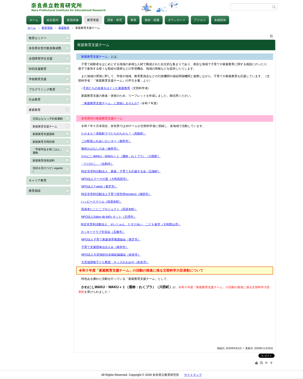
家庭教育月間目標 (43, 141)
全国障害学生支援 (40, 58)
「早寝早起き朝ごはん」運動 (48, 151)
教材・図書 (152, 20)
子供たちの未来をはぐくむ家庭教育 (106, 88)
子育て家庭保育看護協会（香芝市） (117, 239)
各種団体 (220, 20)
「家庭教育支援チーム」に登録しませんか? (110, 103)
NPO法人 (87, 186)
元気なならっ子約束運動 (48, 118)
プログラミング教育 (42, 89)
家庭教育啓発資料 (43, 160)
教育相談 (35, 190)
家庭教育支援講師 (43, 134)
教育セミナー (38, 38)
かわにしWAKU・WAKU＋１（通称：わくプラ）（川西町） (121, 156)
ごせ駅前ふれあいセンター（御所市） (106, 141)
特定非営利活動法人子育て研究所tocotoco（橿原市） (116, 194)
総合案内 (52, 20)
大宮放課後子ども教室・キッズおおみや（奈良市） (115, 262)
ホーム (33, 20)
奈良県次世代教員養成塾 (45, 48)
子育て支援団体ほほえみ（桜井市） (104, 247)
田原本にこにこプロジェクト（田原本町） (109, 209)
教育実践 (93, 20)
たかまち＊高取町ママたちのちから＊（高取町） (113, 133)
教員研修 (73, 20)
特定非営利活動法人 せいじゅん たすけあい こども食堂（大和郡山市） (131, 224)
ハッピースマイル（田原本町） (101, 201)
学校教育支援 (38, 79)
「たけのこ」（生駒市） (97, 163)
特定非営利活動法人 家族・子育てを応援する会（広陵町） (121, 171)
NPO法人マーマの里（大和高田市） (105, 179)
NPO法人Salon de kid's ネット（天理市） (108, 216)
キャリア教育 (38, 180)
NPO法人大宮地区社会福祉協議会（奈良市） (111, 254)
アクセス (200, 20)
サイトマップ (193, 374)
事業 (133, 20)
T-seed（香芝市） (105, 186)
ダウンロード (177, 20)
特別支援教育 (38, 68)
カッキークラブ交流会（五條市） (103, 232)
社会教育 (35, 99)
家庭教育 (63, 27)
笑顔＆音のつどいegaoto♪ (48, 169)
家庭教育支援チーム (45, 126)
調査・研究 (114, 20)
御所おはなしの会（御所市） (100, 148)
